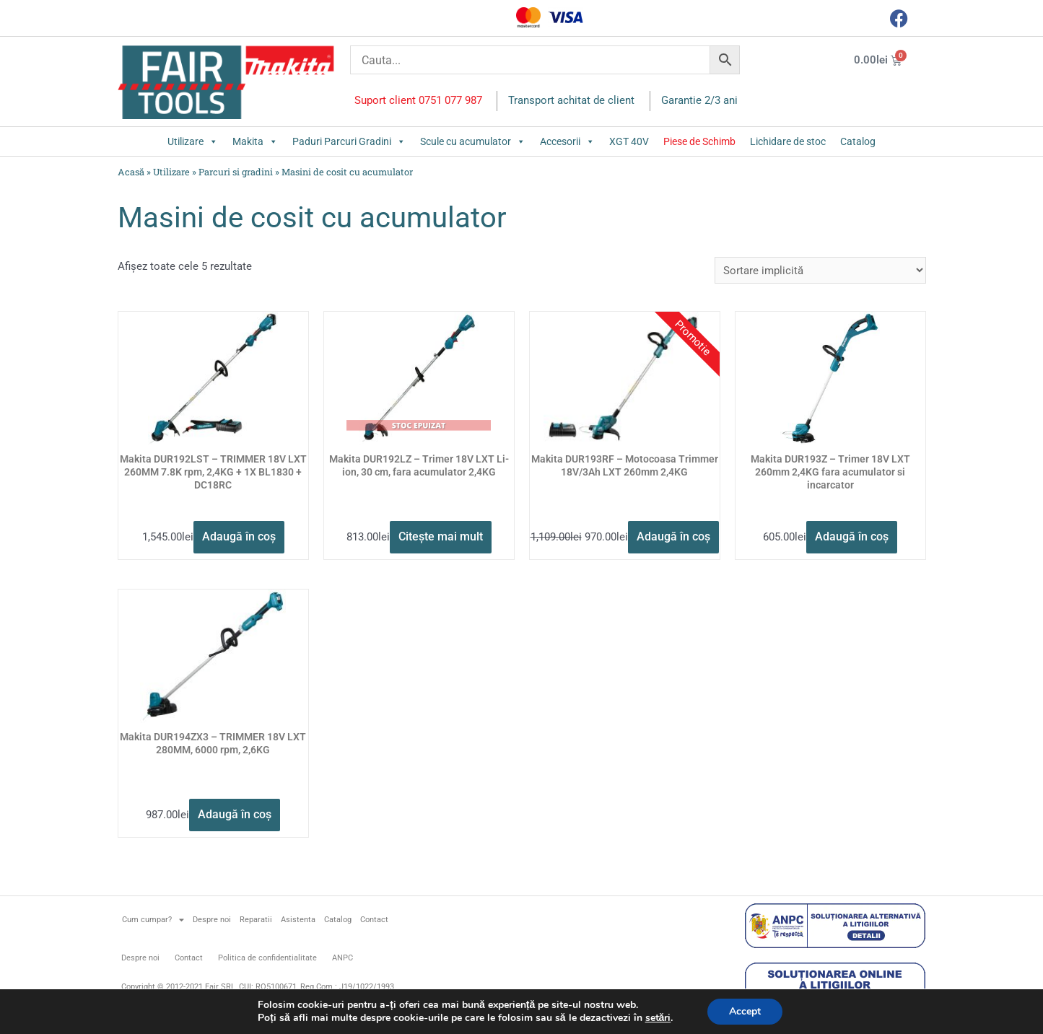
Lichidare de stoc (788, 141)
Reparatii (256, 919)
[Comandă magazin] (820, 270)
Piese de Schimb (699, 141)
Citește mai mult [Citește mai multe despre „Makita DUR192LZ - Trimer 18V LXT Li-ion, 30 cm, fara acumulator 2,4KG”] (440, 536)
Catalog (858, 141)
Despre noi (212, 919)
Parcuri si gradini (235, 172)
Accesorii (567, 141)
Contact (374, 919)
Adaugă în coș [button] (239, 536)
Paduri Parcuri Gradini (349, 141)
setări (658, 1018)
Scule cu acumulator (472, 141)
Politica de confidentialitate (267, 958)
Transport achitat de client (571, 100)
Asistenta (298, 919)
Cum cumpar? (153, 919)
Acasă (131, 172)
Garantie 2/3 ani (699, 100)
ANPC (342, 958)
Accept (745, 1011)
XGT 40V (629, 141)
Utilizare (192, 141)
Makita (255, 141)
